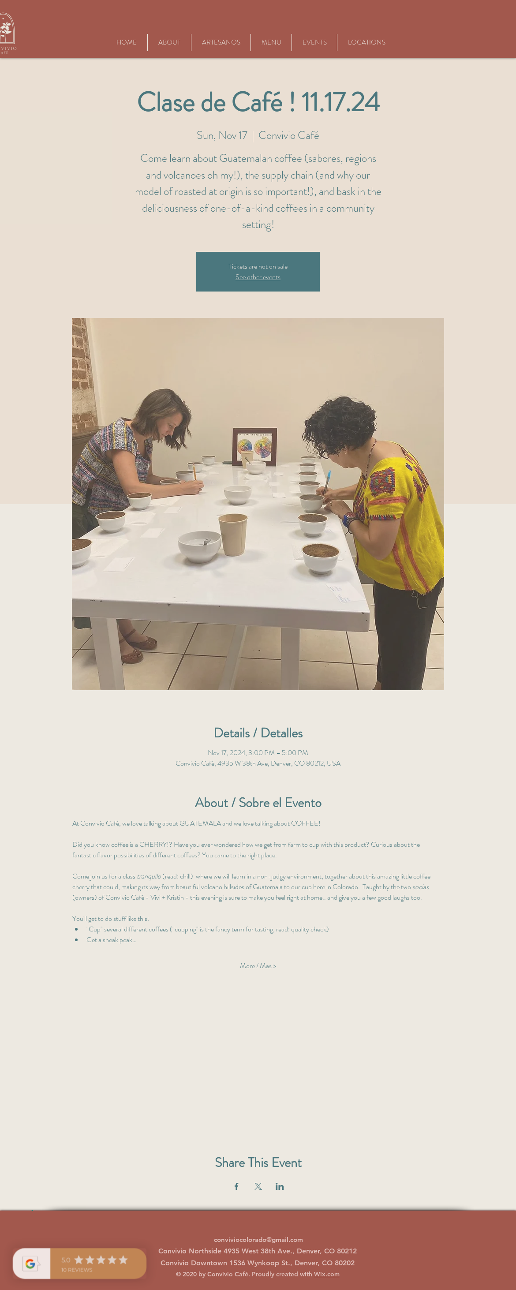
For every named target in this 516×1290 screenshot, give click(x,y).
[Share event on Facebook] (236, 1186)
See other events (258, 277)
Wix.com (327, 1274)
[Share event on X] (258, 1186)
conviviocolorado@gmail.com (258, 1239)
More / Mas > (258, 966)
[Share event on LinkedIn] (280, 1186)
